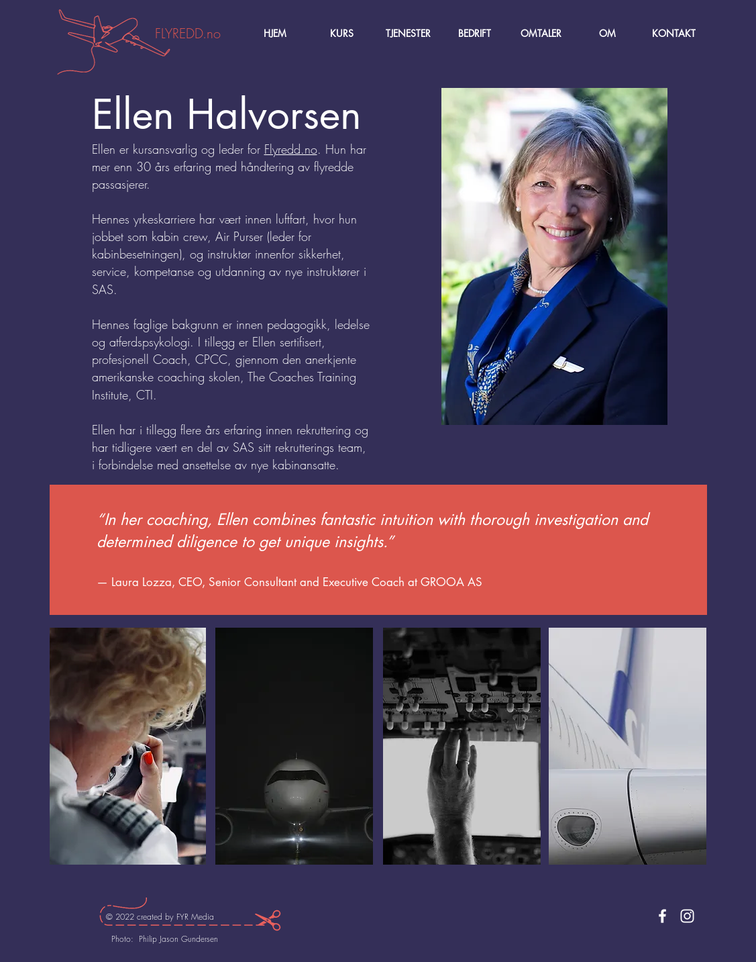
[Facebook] (662, 916)
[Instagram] (687, 916)
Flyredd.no (290, 149)
